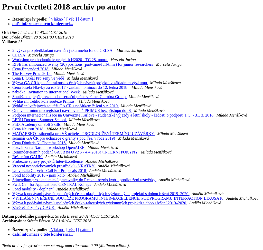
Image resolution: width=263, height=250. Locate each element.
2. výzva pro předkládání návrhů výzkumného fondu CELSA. (63, 50)
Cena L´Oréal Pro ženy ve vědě (38, 78)
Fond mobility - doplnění (33, 189)
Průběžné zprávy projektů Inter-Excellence (48, 161)
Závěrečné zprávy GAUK (33, 207)
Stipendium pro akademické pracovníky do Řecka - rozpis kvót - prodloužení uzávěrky (84, 180)
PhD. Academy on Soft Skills (37, 124)
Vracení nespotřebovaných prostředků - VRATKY (54, 166)
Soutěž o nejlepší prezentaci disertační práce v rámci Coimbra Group (69, 96)
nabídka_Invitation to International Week (46, 92)
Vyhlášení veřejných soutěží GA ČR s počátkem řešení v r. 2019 (65, 106)
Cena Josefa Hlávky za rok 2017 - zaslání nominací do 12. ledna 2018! (71, 87)
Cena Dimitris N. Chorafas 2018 (39, 143)
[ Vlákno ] (57, 19)
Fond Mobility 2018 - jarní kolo (39, 175)
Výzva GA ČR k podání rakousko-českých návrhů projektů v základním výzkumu (80, 83)
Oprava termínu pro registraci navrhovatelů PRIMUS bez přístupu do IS (72, 110)
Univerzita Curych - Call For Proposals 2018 (49, 170)
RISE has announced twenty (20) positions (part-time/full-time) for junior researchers (83, 64)
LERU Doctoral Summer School (39, 120)
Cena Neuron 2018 (28, 129)
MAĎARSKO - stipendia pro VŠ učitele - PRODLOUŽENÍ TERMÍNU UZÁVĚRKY (83, 133)
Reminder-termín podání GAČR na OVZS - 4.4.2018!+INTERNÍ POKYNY (75, 152)
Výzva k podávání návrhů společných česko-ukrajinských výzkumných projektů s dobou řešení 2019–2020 (101, 193)
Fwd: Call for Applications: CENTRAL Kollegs (52, 184)
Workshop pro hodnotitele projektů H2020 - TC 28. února (60, 59)
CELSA (19, 55)
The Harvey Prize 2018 (32, 73)
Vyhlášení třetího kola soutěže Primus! (44, 101)
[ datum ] (85, 19)
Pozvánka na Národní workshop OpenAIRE (49, 147)
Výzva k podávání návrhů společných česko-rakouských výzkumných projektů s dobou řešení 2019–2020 (99, 203)
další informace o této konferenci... (42, 24)
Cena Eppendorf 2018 (30, 69)
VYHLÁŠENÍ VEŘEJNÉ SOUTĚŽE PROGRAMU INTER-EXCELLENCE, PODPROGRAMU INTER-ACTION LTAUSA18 (118, 198)
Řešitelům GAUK (27, 157)
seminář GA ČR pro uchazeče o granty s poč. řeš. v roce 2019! (64, 138)
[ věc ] (71, 19)
